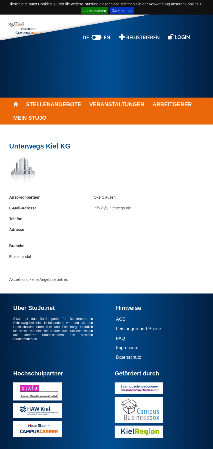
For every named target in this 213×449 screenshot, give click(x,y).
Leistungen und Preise (138, 328)
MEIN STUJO (29, 118)
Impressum (127, 347)
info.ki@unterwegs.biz (112, 208)
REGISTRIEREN (139, 37)
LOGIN (179, 36)
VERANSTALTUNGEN (116, 104)
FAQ (120, 338)
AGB (120, 319)
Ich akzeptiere (94, 10)
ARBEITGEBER (172, 104)
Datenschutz (122, 10)
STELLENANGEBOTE (53, 104)
